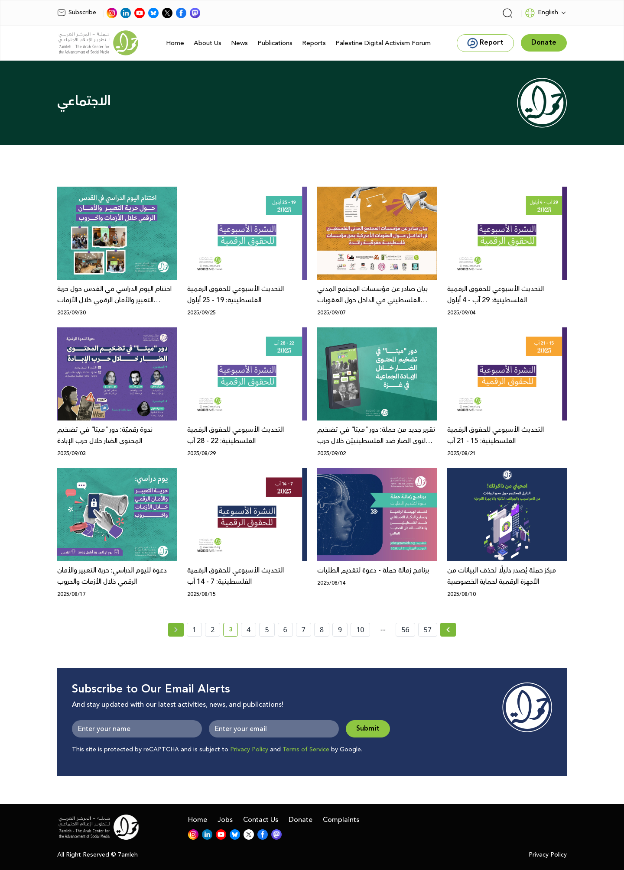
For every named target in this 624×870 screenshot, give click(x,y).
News (239, 43)
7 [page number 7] (304, 629)
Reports (314, 43)
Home (175, 43)
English (541, 13)
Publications (274, 43)
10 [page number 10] (360, 629)
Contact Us (260, 820)
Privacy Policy (249, 749)
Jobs (225, 820)
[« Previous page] (176, 630)
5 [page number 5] (267, 629)
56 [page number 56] (405, 629)
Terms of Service (306, 749)
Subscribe (76, 12)
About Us (207, 43)
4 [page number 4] (248, 629)
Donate (300, 820)
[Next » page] (448, 630)
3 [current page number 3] (233, 631)
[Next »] (448, 630)
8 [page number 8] (322, 629)
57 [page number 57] (428, 629)
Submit (368, 728)
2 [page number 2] (212, 629)
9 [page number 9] (340, 629)
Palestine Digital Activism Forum (383, 43)
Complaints (341, 820)
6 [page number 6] (285, 629)
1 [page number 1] (194, 629)
